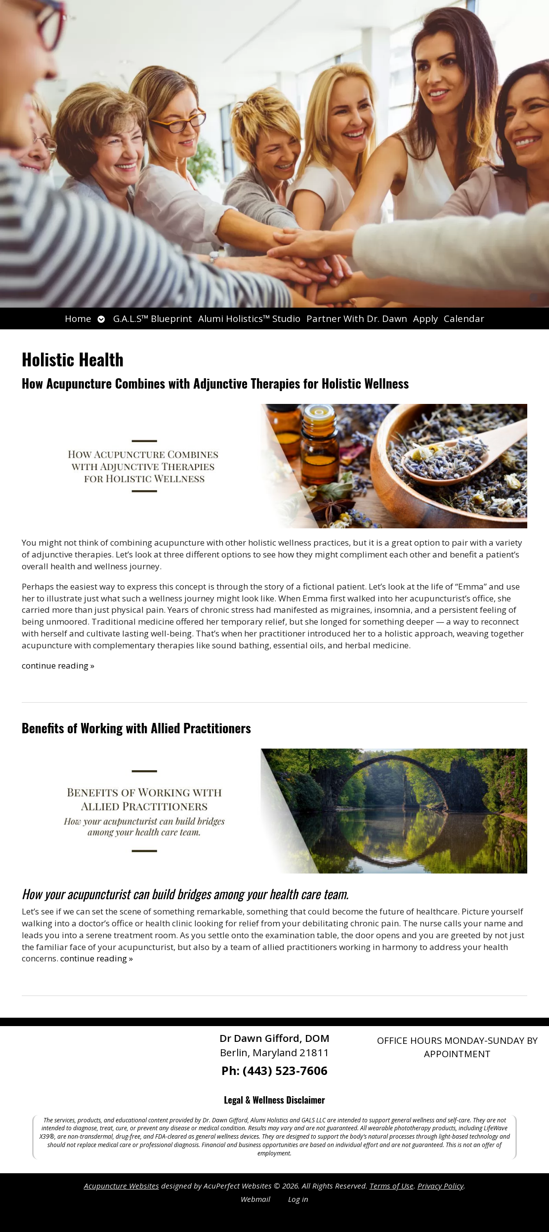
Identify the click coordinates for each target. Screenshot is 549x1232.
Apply (425, 318)
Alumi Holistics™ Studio (249, 318)
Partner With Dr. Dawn (356, 318)
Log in (298, 1199)
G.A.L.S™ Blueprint (152, 318)
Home (78, 318)
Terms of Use (392, 1186)
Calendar (464, 318)
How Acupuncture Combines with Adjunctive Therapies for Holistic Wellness (215, 383)
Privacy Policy (441, 1186)
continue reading (58, 665)
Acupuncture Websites (121, 1186)
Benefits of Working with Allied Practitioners (136, 727)
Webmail (255, 1199)
